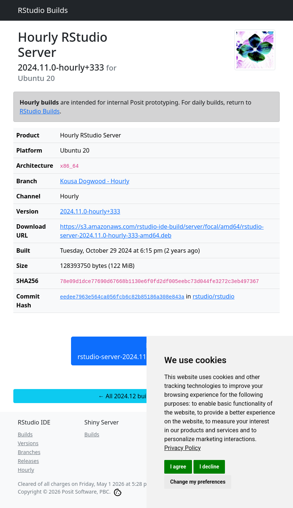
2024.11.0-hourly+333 (90, 211)
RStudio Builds (43, 10)
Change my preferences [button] (197, 482)
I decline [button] (209, 467)
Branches (29, 452)
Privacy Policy (182, 447)
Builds (25, 434)
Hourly (26, 469)
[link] (182, 447)
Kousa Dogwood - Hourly (94, 181)
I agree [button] (178, 467)
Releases (28, 460)
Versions (28, 443)
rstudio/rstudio (214, 296)
